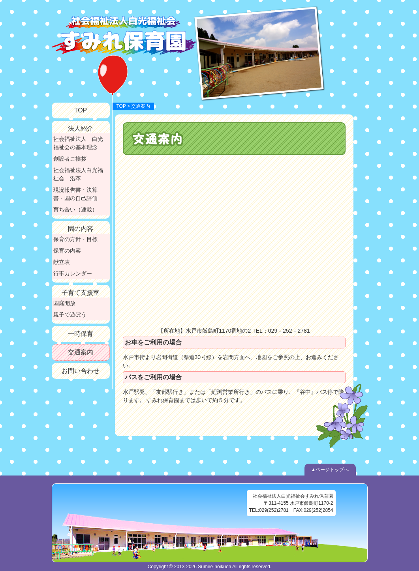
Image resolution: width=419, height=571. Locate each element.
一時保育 (80, 333)
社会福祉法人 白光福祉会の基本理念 (78, 143)
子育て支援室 (81, 292)
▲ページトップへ (330, 469)
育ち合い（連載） (75, 209)
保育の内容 (67, 250)
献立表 (61, 262)
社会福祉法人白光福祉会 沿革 (78, 174)
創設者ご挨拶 (69, 158)
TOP (121, 106)
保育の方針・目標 (75, 239)
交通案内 (80, 352)
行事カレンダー (72, 273)
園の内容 (80, 228)
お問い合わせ (81, 370)
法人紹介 (80, 128)
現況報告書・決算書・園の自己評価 (75, 194)
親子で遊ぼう (69, 314)
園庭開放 (64, 303)
